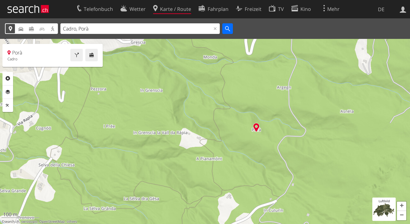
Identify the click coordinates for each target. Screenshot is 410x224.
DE (381, 9)
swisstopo (29, 221)
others (72, 221)
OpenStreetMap (52, 221)
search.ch (11, 221)
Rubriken (7, 78)
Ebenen (7, 92)
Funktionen (7, 105)
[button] (401, 206)
